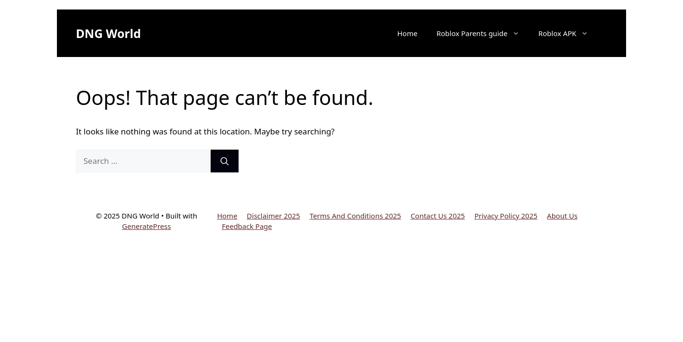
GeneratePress (146, 226)
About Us (562, 215)
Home (407, 33)
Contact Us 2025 (438, 215)
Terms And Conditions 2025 (355, 215)
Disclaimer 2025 (273, 215)
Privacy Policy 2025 (505, 215)
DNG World (108, 33)
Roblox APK (568, 33)
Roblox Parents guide (482, 33)
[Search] (225, 161)
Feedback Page (247, 226)
